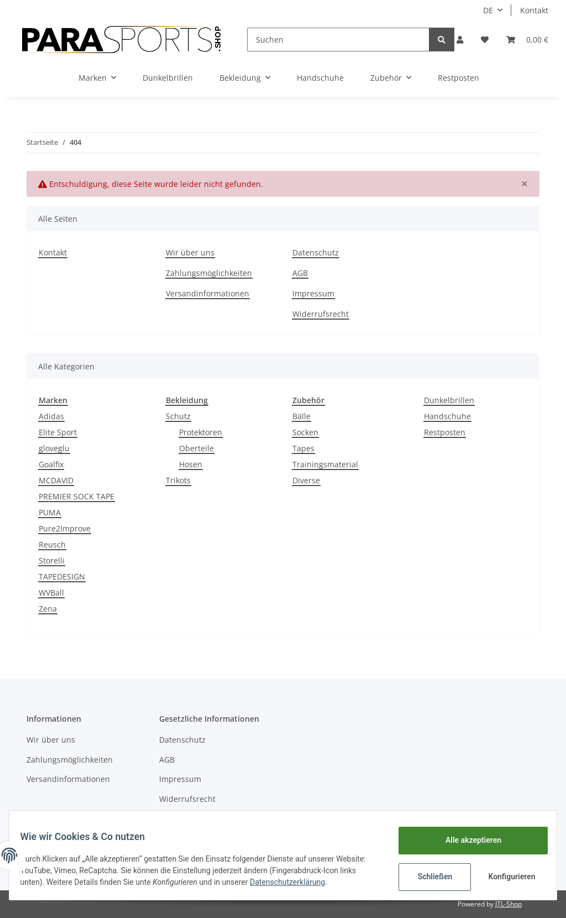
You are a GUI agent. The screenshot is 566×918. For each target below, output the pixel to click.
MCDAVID (56, 480)
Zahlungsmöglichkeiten (209, 273)
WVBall (51, 592)
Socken (305, 432)
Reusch (52, 544)
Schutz (178, 416)
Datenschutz (315, 252)
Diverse (306, 480)
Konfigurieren (506, 876)
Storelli (52, 560)
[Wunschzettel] (484, 39)
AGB (300, 273)
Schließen (428, 876)
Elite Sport (58, 432)
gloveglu (54, 448)
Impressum (313, 293)
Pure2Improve (65, 528)
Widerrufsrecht (320, 314)
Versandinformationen (207, 293)
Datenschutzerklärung (328, 882)
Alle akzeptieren (466, 840)
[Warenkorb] (527, 39)
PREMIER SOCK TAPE (76, 496)
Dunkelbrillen (449, 400)
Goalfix (51, 464)
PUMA (50, 512)
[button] (460, 39)
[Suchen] (338, 39)
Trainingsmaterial (325, 464)
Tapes (303, 448)
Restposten (444, 432)
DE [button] (488, 10)
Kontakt (534, 10)
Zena (48, 608)
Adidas (51, 416)
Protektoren (200, 432)
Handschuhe (447, 416)
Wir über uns (190, 252)
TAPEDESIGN (62, 576)
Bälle (301, 416)
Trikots (178, 480)
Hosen (190, 464)
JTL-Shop (508, 904)
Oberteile (196, 448)
